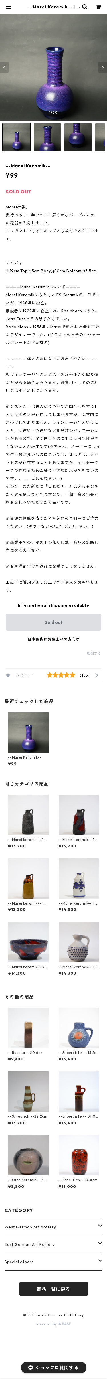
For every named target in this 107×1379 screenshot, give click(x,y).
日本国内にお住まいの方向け (54, 639)
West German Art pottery (30, 1227)
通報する (94, 653)
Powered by (53, 1324)
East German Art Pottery (29, 1244)
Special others (19, 1261)
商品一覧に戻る (53, 1289)
